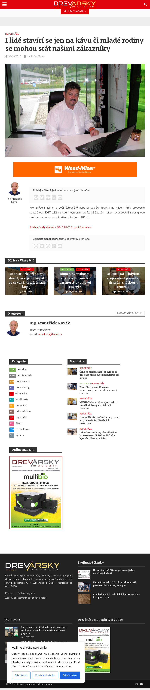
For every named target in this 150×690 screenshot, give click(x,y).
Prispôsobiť (21, 675)
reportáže (12, 34)
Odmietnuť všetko (45, 675)
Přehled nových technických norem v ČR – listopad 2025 (118, 597)
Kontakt (9, 594)
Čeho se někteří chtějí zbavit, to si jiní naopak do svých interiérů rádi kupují (27, 280)
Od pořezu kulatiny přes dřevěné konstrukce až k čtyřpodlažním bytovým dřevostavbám (99, 436)
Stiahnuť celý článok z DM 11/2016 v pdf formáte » (60, 227)
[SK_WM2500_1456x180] (75, 172)
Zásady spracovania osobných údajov (25, 599)
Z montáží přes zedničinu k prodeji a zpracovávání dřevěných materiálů (95, 421)
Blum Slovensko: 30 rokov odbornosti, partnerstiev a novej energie (75, 280)
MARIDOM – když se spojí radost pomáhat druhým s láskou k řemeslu (123, 280)
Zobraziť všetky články (129, 313)
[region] (46, 662)
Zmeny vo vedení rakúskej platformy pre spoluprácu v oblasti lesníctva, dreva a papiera (45, 631)
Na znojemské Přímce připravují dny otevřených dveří (115, 573)
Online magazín (26, 594)
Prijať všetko (70, 675)
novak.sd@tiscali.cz (50, 334)
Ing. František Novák (15, 200)
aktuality (66, 272)
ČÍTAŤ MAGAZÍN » (75, 11)
